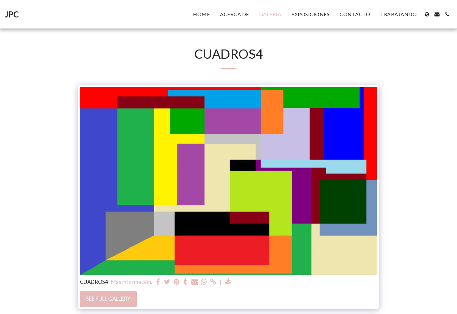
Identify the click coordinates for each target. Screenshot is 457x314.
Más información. (131, 282)
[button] (437, 14)
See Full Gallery (108, 299)
